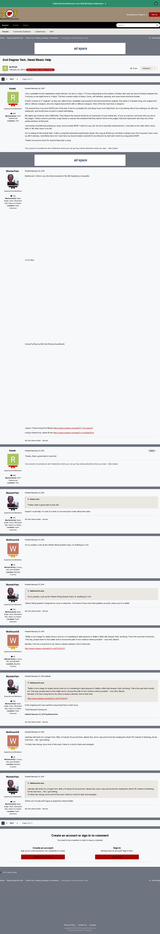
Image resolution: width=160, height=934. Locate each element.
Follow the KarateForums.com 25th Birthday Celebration (78, 3)
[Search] (129, 25)
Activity (15, 25)
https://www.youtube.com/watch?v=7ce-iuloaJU (73, 428)
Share (133, 68)
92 (13, 565)
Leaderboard (40, 32)
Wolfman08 (12, 540)
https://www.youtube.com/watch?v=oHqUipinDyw (74, 433)
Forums (5, 32)
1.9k (13, 196)
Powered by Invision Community (80, 930)
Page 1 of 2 (27, 79)
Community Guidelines (22, 32)
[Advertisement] (80, 903)
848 (13, 113)
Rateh (14, 67)
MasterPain (12, 171)
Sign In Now (117, 857)
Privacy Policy (70, 925)
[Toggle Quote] (29, 499)
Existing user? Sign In (137, 15)
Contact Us (82, 925)
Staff (51, 32)
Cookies (92, 925)
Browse (5, 26)
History (25, 25)
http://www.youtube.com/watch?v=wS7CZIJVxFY (45, 648)
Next (12, 79)
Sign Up (154, 14)
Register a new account (43, 857)
